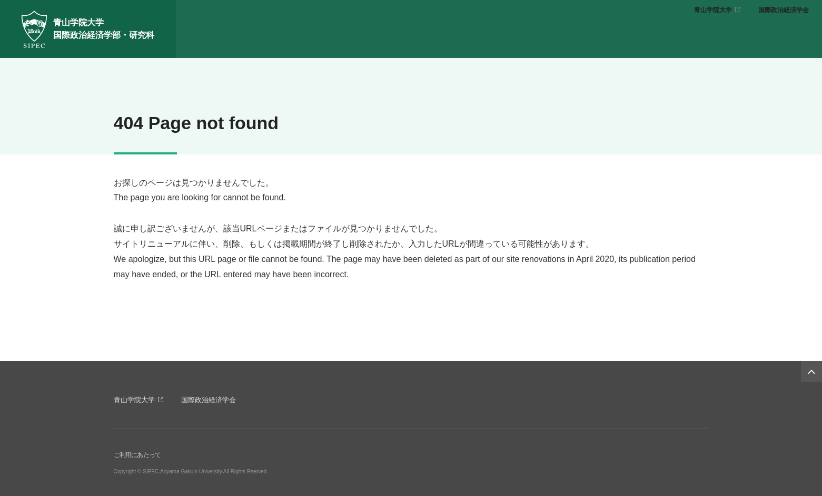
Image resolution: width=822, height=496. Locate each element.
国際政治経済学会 (783, 10)
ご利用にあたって (137, 455)
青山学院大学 (713, 10)
